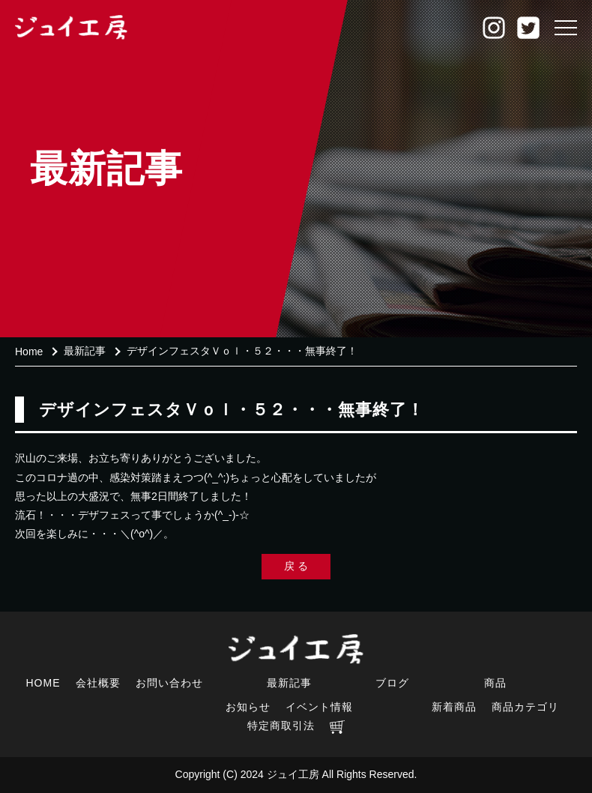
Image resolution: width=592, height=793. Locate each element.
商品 (495, 683)
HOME (43, 683)
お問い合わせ (169, 683)
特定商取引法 (281, 726)
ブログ (392, 683)
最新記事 (85, 351)
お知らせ (248, 707)
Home (29, 352)
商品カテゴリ (525, 707)
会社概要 (98, 683)
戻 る (296, 566)
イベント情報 (319, 707)
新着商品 (454, 707)
